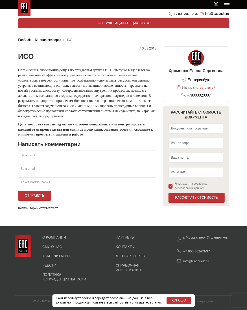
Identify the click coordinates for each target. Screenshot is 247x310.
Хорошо (178, 298)
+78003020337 (199, 95)
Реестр (49, 265)
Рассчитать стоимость (196, 197)
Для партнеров (130, 256)
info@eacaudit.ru (217, 13)
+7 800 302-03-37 (186, 14)
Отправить (34, 195)
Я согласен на (191, 186)
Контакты (125, 247)
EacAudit (24, 40)
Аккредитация (56, 256)
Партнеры (125, 237)
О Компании (54, 237)
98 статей (208, 87)
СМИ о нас (52, 247)
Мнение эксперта (48, 40)
